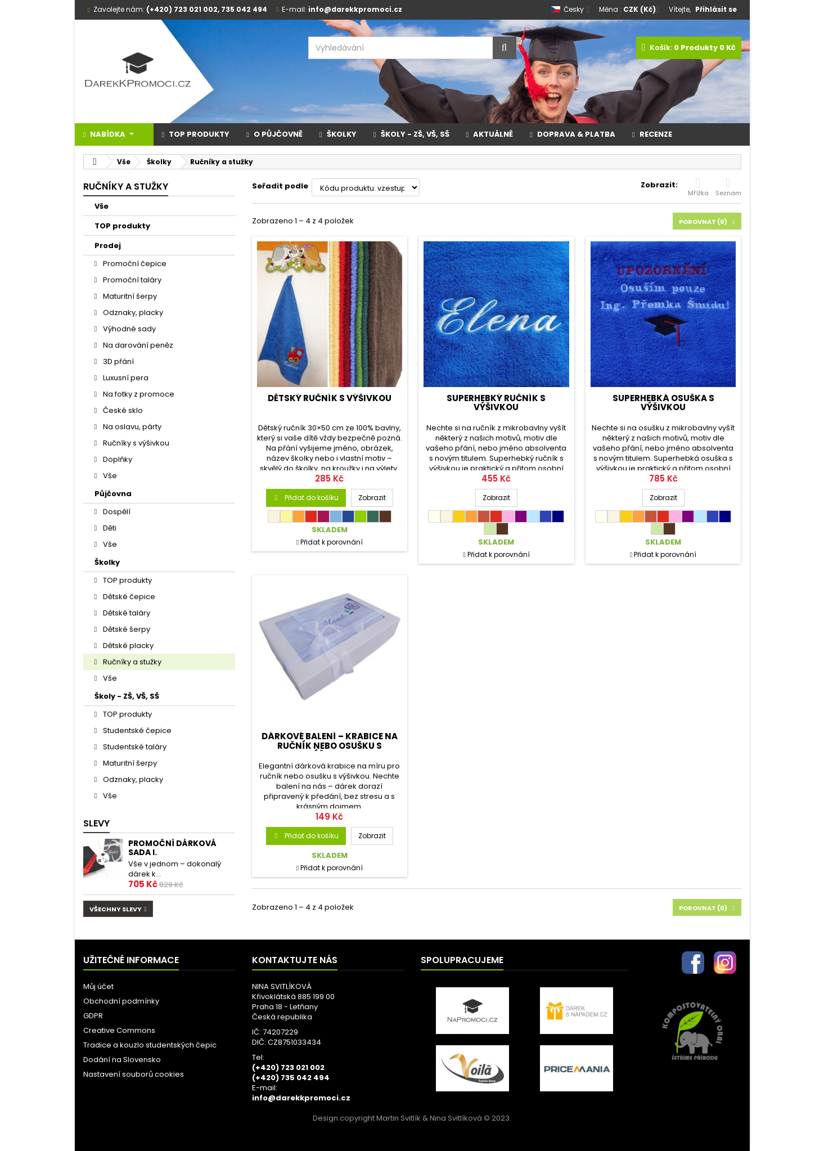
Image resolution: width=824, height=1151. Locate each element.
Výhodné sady (128, 328)
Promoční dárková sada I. (172, 848)
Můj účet (98, 986)
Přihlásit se (716, 9)
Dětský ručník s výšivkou (329, 398)
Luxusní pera (124, 377)
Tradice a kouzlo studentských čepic (150, 1045)
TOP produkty (122, 226)
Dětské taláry (125, 613)
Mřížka (698, 186)
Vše (101, 206)
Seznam (728, 186)
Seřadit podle (280, 186)
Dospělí (115, 511)
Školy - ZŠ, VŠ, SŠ (126, 696)
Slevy (96, 823)
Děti (108, 528)
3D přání (117, 361)
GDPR (93, 1015)
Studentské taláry (133, 746)
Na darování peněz (137, 345)
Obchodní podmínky (121, 1001)
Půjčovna (113, 493)
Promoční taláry (131, 280)
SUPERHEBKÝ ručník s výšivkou (496, 402)
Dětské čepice (128, 596)
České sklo (122, 410)
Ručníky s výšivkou (135, 443)
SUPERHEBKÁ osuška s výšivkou (663, 402)
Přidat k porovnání (331, 542)
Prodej (107, 245)
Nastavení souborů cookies (133, 1074)
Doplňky (116, 459)
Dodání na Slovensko (122, 1059)
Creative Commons (119, 1030)
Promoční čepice (133, 263)
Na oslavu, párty (131, 426)
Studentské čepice (136, 730)
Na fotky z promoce (137, 394)
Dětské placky (127, 645)
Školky (107, 562)
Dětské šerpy (125, 629)
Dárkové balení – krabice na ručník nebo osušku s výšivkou (330, 745)
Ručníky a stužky (131, 662)
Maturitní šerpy (129, 296)
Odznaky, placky (132, 312)
